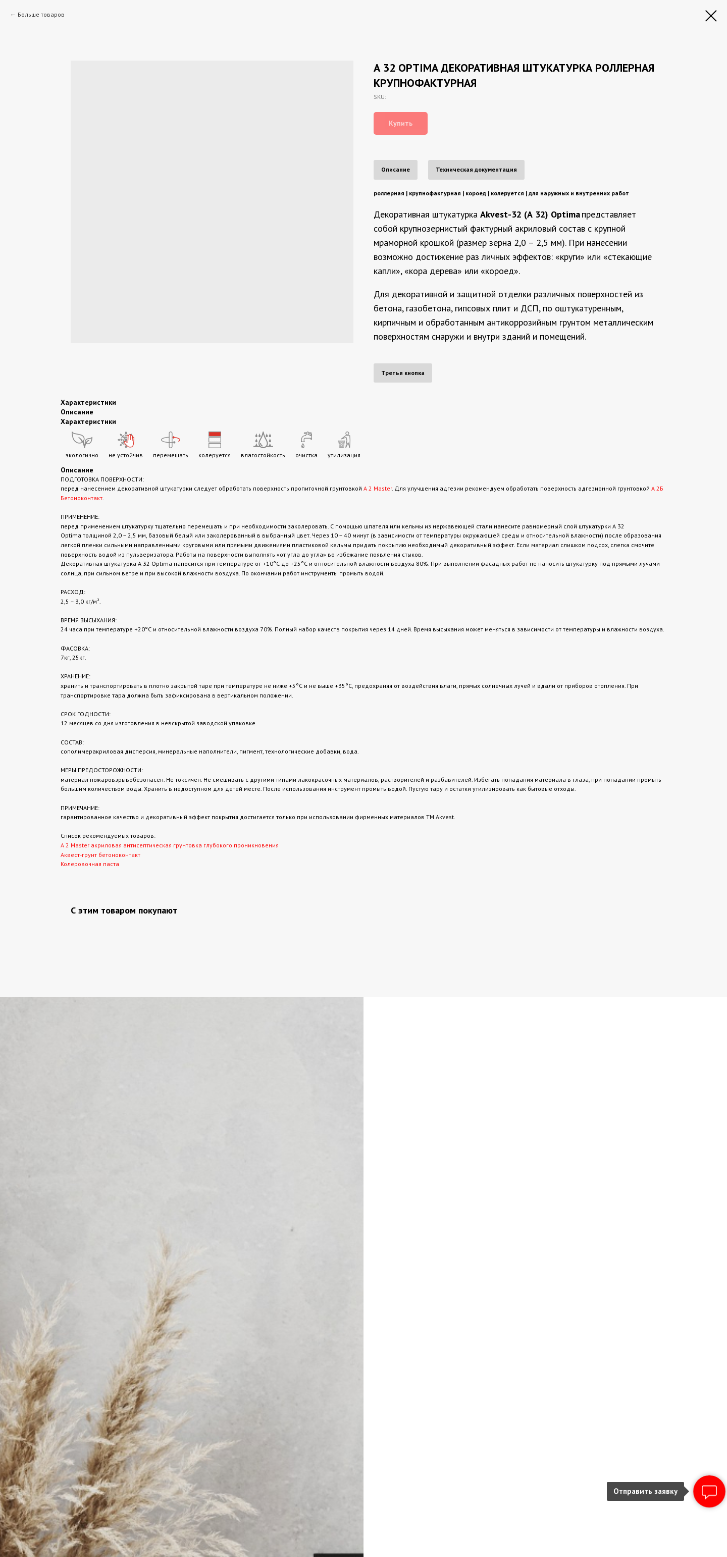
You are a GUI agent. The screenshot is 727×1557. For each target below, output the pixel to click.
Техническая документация (476, 169)
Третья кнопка (403, 373)
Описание (395, 169)
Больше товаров (41, 14)
